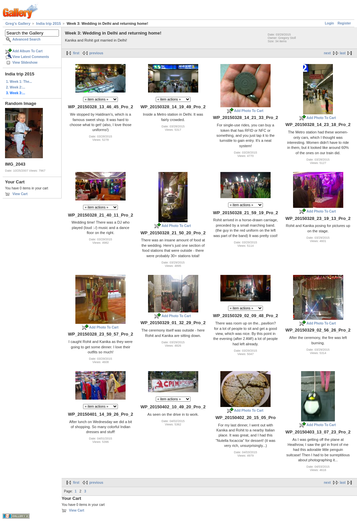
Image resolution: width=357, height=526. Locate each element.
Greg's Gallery (17, 23)
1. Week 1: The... (19, 81)
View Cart (19, 194)
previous (96, 53)
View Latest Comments (30, 57)
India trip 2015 (48, 23)
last (343, 53)
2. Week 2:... (15, 87)
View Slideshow (25, 62)
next (327, 53)
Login (329, 23)
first (76, 53)
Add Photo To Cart (249, 111)
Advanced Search (26, 39)
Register (344, 23)
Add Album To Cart (27, 51)
